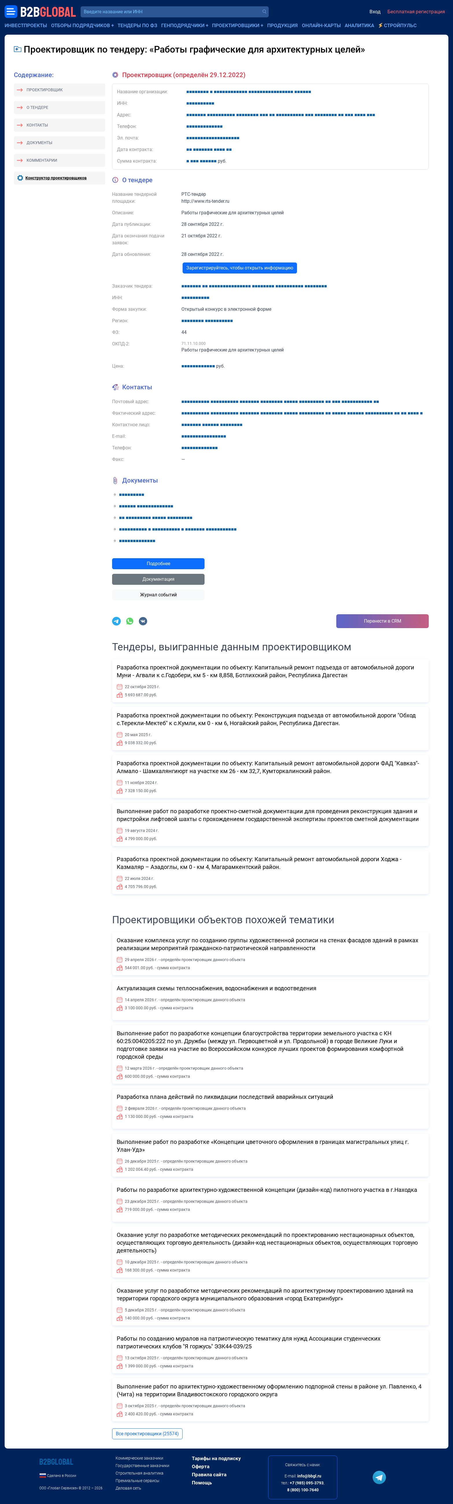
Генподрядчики (183, 25)
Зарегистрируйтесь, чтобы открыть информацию (239, 268)
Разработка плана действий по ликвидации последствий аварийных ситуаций (225, 1096)
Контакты (37, 125)
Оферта (200, 1466)
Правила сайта (209, 1474)
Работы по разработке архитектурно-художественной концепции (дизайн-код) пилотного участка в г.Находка (267, 1189)
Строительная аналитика (140, 1473)
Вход (375, 11)
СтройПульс (400, 25)
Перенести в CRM (382, 621)
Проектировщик (45, 90)
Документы (39, 142)
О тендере (37, 107)
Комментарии (42, 160)
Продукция (282, 25)
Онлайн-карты (321, 25)
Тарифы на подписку (216, 1458)
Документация (158, 579)
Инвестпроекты (26, 25)
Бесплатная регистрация (416, 11)
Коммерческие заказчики (139, 1458)
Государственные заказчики (142, 1465)
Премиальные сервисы (137, 1480)
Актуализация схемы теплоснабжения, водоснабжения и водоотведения (216, 988)
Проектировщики (235, 25)
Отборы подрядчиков (80, 25)
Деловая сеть (128, 1488)
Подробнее (158, 563)
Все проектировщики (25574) (147, 1433)
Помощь (202, 1483)
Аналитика (359, 25)
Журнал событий (158, 594)
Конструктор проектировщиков (56, 178)
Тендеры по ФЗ (137, 25)
